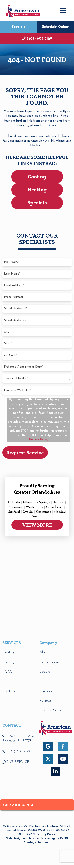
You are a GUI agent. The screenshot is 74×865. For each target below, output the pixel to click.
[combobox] (37, 378)
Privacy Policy (46, 834)
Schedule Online (55, 27)
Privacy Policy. (39, 439)
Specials (18, 27)
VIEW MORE (37, 525)
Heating (37, 189)
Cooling (37, 176)
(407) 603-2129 (39, 39)
